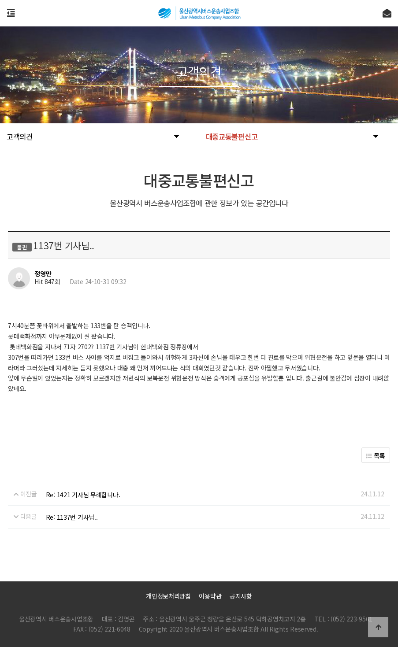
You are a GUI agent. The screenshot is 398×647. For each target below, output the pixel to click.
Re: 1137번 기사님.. (72, 517)
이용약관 (210, 596)
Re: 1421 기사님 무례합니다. (83, 494)
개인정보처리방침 (168, 596)
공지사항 (241, 596)
